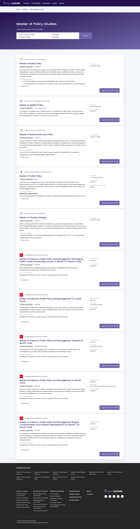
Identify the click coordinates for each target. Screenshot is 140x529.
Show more (24, 86)
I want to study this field (26, 34)
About (89, 491)
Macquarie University (56, 502)
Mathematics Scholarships (40, 498)
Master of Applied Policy (31, 105)
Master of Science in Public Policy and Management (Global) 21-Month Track (52, 341)
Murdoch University (55, 496)
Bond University (54, 494)
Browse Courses (22, 491)
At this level (55, 34)
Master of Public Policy (31, 63)
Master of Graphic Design (23, 502)
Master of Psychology (22, 505)
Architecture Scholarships (40, 504)
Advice (62, 3)
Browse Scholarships (40, 491)
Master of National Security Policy (36, 134)
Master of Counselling (22, 498)
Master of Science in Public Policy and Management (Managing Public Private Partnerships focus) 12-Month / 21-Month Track (51, 260)
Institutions (46, 3)
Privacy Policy (74, 500)
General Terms (74, 491)
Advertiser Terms (75, 497)
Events (54, 3)
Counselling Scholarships (40, 511)
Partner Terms (74, 494)
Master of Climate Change (33, 217)
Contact (90, 494)
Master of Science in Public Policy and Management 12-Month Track (50, 381)
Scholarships (36, 3)
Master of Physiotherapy (22, 507)
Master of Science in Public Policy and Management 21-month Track (50, 300)
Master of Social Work (22, 500)
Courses (26, 3)
